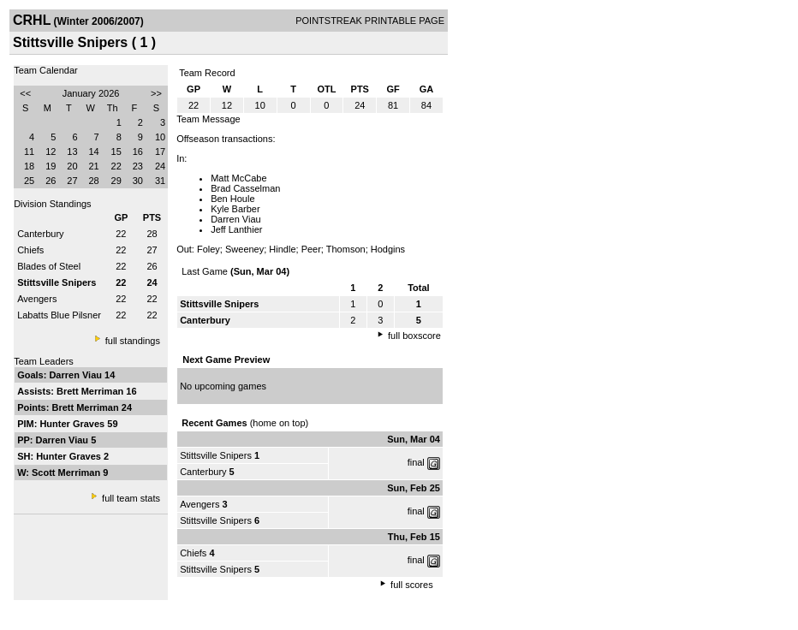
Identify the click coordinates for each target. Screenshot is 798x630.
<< (25, 93)
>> (156, 93)
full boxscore (414, 335)
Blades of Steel (48, 266)
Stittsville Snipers (216, 455)
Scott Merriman (67, 472)
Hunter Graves (73, 424)
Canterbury (40, 234)
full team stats (131, 498)
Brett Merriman (91, 391)
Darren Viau (76, 375)
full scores (411, 584)
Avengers (37, 299)
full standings (132, 341)
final (416, 462)
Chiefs (30, 250)
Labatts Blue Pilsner (59, 315)
